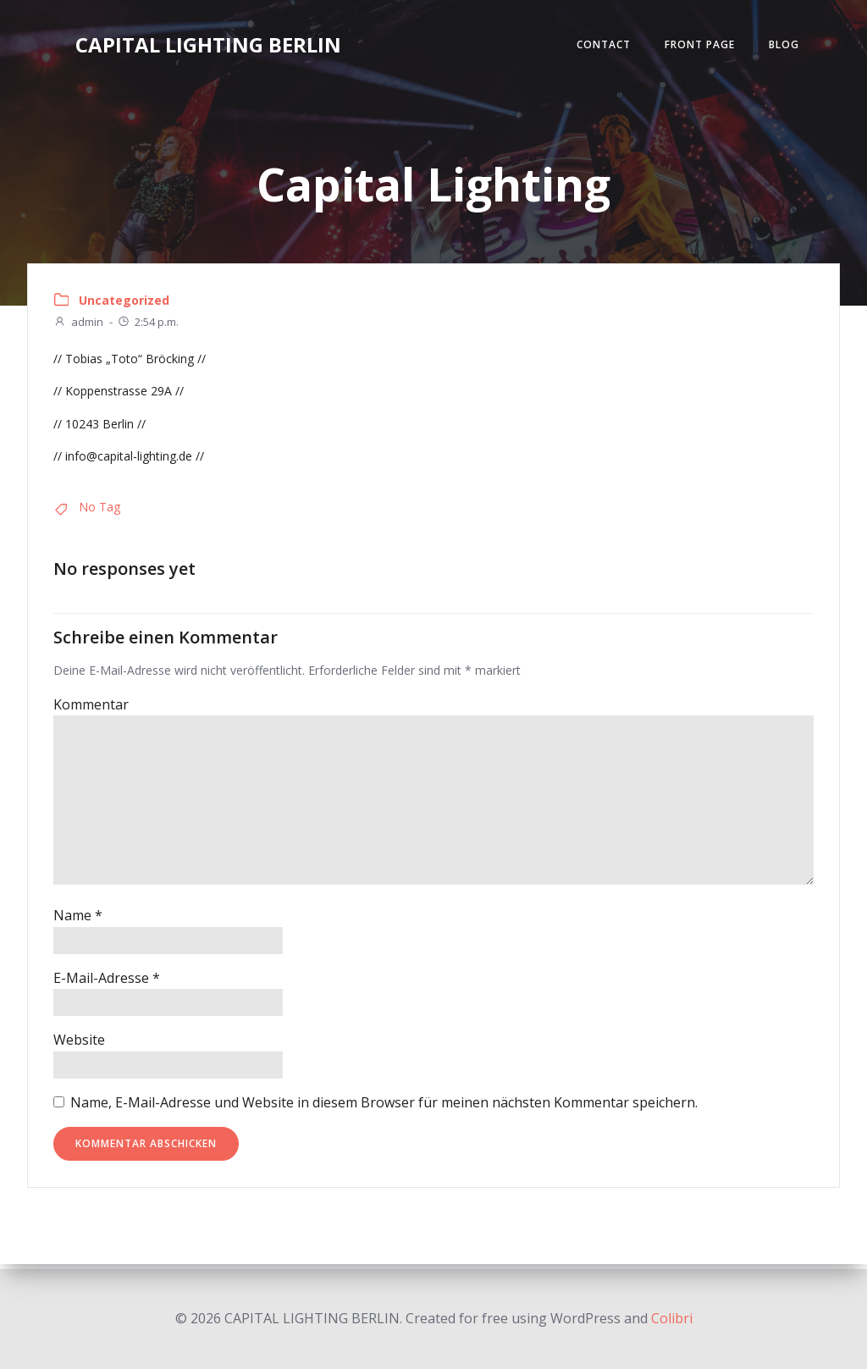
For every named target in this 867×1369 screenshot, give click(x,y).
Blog (783, 45)
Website (79, 1044)
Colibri (672, 1318)
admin (78, 326)
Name (77, 920)
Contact (603, 45)
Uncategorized (124, 304)
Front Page (699, 45)
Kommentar (91, 709)
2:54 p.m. (148, 326)
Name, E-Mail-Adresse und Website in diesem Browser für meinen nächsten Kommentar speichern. (384, 1107)
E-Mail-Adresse (106, 983)
